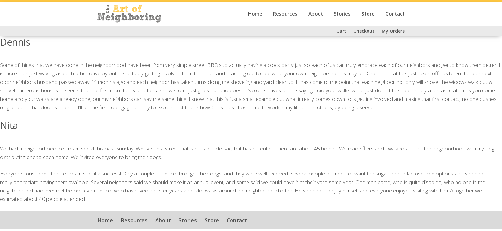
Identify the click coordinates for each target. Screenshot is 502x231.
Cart (341, 31)
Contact (395, 14)
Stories (342, 14)
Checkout (364, 31)
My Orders (393, 31)
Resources (285, 14)
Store (368, 14)
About (315, 14)
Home (255, 14)
